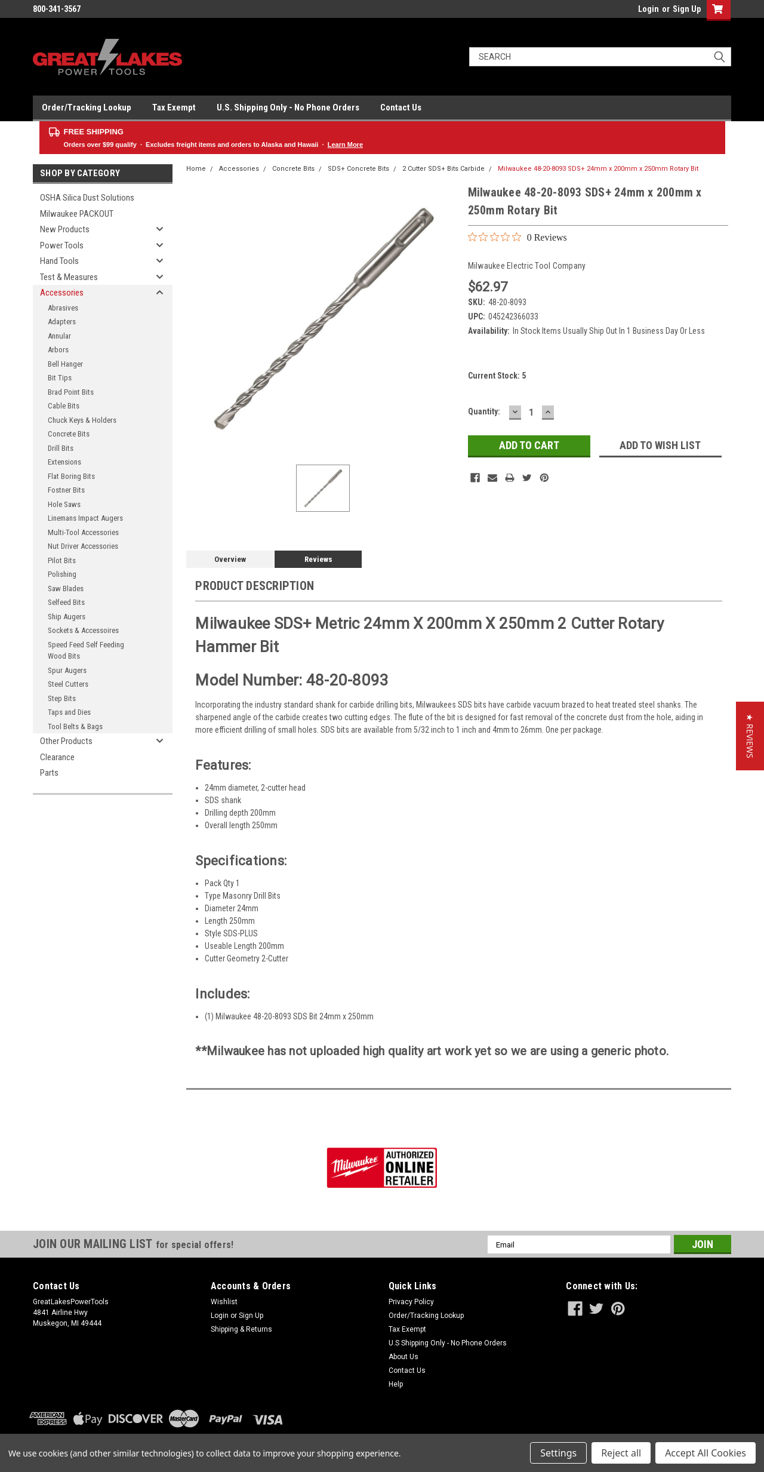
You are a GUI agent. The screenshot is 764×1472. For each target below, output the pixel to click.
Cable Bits (63, 405)
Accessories (62, 292)
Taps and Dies (69, 712)
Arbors (58, 349)
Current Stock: (497, 375)
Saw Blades (66, 588)
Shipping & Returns (241, 1329)
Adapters (62, 321)
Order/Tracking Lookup (86, 107)
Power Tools (62, 245)
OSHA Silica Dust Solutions (87, 197)
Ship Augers (66, 616)
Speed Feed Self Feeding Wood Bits (86, 650)
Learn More (345, 144)
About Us (403, 1357)
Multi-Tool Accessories (83, 532)
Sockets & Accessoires (83, 630)
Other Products (66, 741)
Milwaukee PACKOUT (76, 213)
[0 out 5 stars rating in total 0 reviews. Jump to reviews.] (517, 237)
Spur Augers (67, 670)
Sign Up (687, 9)
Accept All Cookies (705, 1452)
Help (396, 1384)
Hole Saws (64, 504)
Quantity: (484, 411)
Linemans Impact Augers (85, 518)
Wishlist (224, 1302)
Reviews (318, 559)
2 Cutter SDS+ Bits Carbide (443, 169)
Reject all (621, 1452)
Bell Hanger (65, 363)
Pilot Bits (62, 560)
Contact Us (400, 107)
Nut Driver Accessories (83, 546)
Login (648, 9)
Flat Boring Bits (71, 476)
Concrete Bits (69, 433)
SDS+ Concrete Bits (358, 169)
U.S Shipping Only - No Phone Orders (448, 1343)
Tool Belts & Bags (75, 726)
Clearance (57, 757)
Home (196, 169)
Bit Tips (60, 377)
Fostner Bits (66, 489)
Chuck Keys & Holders (82, 420)
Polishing (62, 574)
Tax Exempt (174, 107)
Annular (59, 335)
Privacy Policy (411, 1302)
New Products (65, 229)
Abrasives (63, 307)
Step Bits (62, 698)
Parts (49, 772)
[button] (750, 736)
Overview (230, 559)
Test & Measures (69, 277)
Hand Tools (59, 261)
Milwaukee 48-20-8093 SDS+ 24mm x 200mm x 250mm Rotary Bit (598, 169)
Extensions (64, 461)
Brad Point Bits (71, 392)
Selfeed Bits (66, 602)
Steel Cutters (68, 684)
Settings (558, 1452)
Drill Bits (60, 448)
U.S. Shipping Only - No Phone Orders (288, 107)
